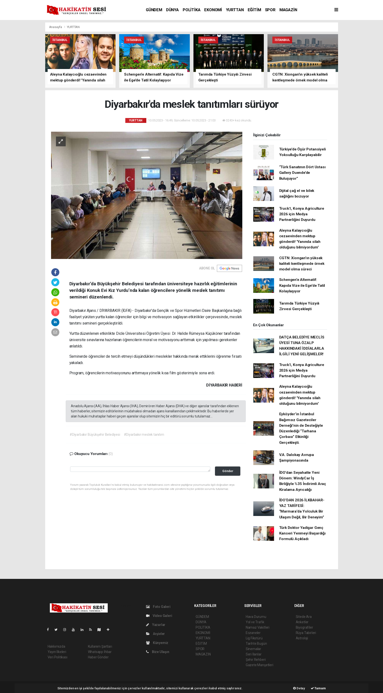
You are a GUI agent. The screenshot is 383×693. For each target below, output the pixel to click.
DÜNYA (172, 10)
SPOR (270, 10)
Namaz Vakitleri (257, 627)
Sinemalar (253, 649)
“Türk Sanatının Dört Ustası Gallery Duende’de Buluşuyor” (302, 173)
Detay (299, 688)
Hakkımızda (56, 646)
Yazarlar (155, 625)
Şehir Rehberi (256, 660)
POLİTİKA (191, 10)
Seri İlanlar (254, 654)
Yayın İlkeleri (57, 652)
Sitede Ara (304, 617)
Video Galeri (159, 616)
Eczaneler (253, 633)
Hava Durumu (256, 617)
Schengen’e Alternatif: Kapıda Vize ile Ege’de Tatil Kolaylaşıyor (302, 285)
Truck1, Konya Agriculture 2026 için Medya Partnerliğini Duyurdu (301, 214)
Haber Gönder (98, 657)
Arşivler (155, 634)
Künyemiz (157, 643)
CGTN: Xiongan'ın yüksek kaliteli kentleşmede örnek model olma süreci (301, 264)
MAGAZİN (288, 10)
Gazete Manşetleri (259, 665)
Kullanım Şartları (100, 646)
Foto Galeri (158, 607)
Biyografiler (304, 627)
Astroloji (302, 638)
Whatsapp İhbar (100, 652)
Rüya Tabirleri (306, 633)
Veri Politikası (57, 657)
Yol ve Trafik (255, 622)
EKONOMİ (213, 10)
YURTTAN (235, 10)
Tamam (318, 688)
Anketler (302, 622)
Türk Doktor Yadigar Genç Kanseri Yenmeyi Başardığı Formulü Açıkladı (302, 533)
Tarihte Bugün (256, 643)
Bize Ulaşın (157, 652)
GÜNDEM (154, 10)
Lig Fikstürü (254, 638)
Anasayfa (56, 27)
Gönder (227, 471)
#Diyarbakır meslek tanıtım (144, 434)
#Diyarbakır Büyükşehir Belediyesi (95, 434)
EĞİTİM (254, 10)
